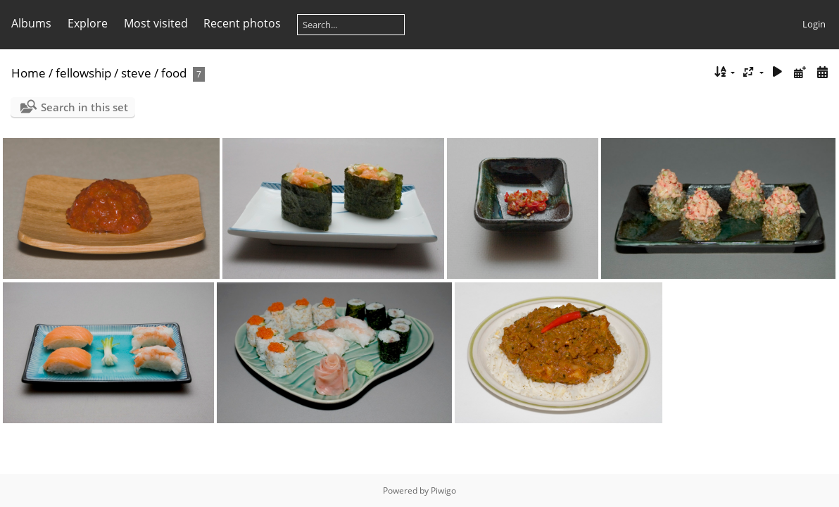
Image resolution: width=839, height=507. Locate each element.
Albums (31, 23)
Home (28, 73)
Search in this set (84, 107)
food (174, 73)
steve (136, 73)
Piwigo (443, 490)
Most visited (156, 23)
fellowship (83, 73)
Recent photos (242, 23)
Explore (88, 23)
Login (814, 24)
